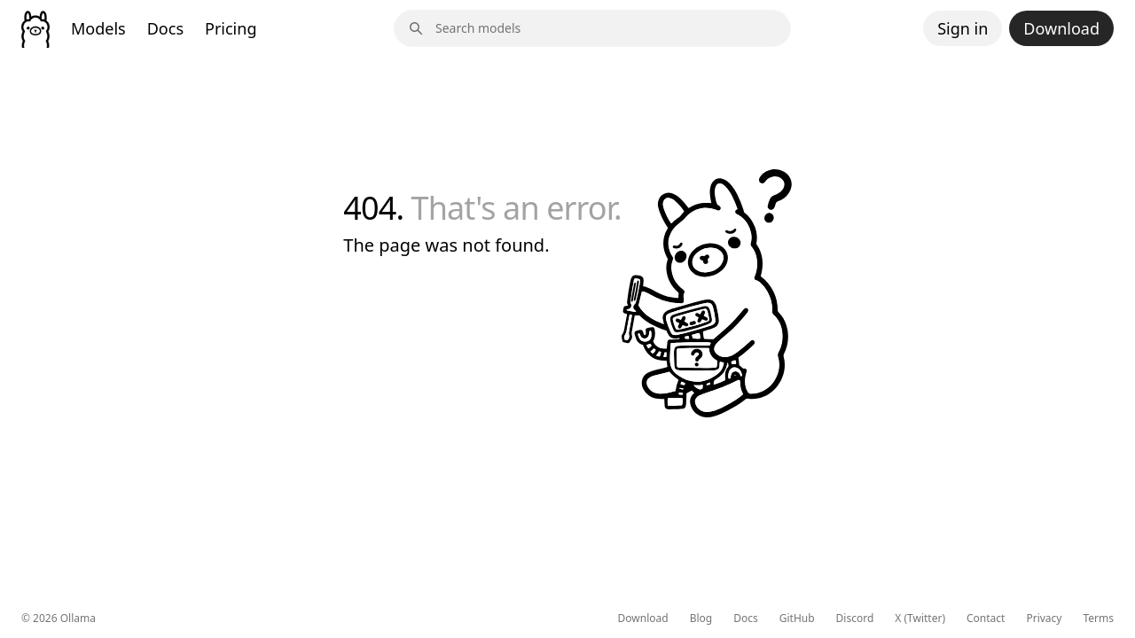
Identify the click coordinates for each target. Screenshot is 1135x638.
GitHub (797, 618)
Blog (701, 618)
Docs (165, 28)
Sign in (962, 28)
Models (98, 28)
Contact (986, 618)
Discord (855, 618)
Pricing (230, 28)
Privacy (1043, 618)
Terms (1098, 618)
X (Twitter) (920, 618)
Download (1061, 28)
